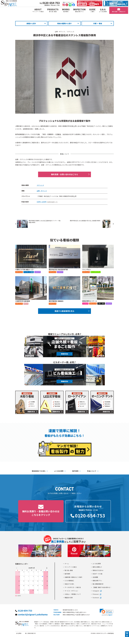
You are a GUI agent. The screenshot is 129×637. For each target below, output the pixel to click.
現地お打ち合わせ (98, 570)
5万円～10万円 (41, 202)
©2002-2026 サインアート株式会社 (102, 633)
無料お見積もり (97, 567)
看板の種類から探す (64, 23)
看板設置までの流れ (39, 471)
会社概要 (95, 577)
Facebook (96, 597)
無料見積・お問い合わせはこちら (64, 174)
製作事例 (75, 471)
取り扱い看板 (69, 570)
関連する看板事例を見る (64, 311)
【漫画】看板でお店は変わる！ (102, 587)
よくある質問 (58, 471)
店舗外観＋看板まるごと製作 (73, 577)
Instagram (96, 591)
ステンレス (70, 31)
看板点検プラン (97, 580)
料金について (91, 471)
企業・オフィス (60, 31)
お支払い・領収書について (73, 594)
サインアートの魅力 (71, 567)
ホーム (67, 564)
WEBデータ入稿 (97, 574)
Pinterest (96, 594)
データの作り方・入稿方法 (73, 587)
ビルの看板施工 (69, 580)
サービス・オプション (71, 591)
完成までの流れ (69, 584)
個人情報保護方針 (98, 584)
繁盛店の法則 (69, 597)
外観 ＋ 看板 (97, 23)
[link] (106, 612)
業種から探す (31, 23)
